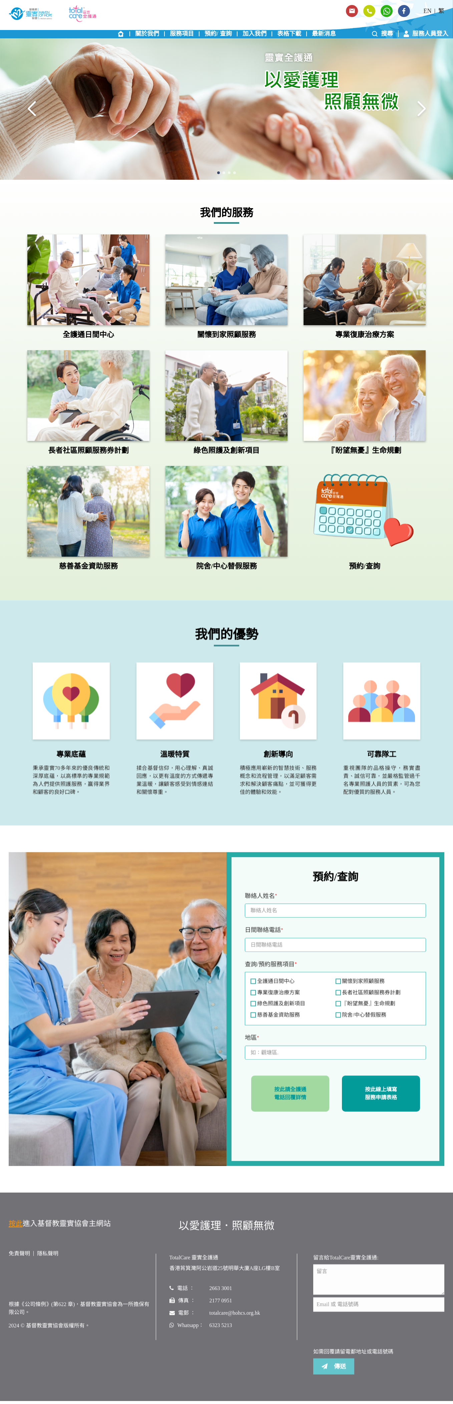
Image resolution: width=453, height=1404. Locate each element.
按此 (16, 1228)
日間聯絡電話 (264, 934)
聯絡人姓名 (261, 900)
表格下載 (289, 34)
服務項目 (182, 34)
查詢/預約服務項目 (271, 968)
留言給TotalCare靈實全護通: (345, 1262)
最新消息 (324, 34)
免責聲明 (19, 1258)
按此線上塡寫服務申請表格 (381, 1097)
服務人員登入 (426, 34)
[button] (218, 173)
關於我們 (147, 34)
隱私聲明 (47, 1258)
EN (427, 11)
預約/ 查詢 (218, 34)
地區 (252, 1042)
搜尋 (382, 34)
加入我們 (255, 34)
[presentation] (295, 1134)
